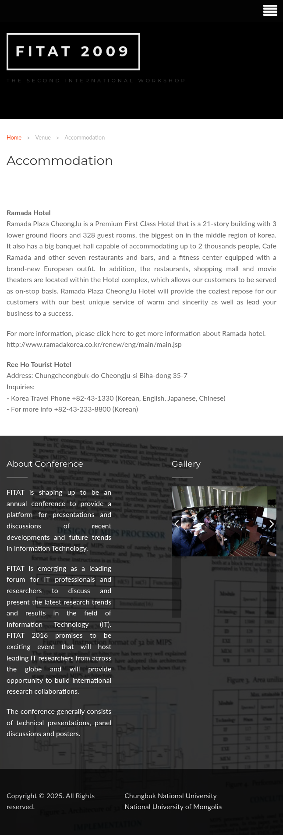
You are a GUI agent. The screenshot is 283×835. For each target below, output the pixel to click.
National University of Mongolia (173, 806)
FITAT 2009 (73, 50)
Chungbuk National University (170, 795)
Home (14, 137)
